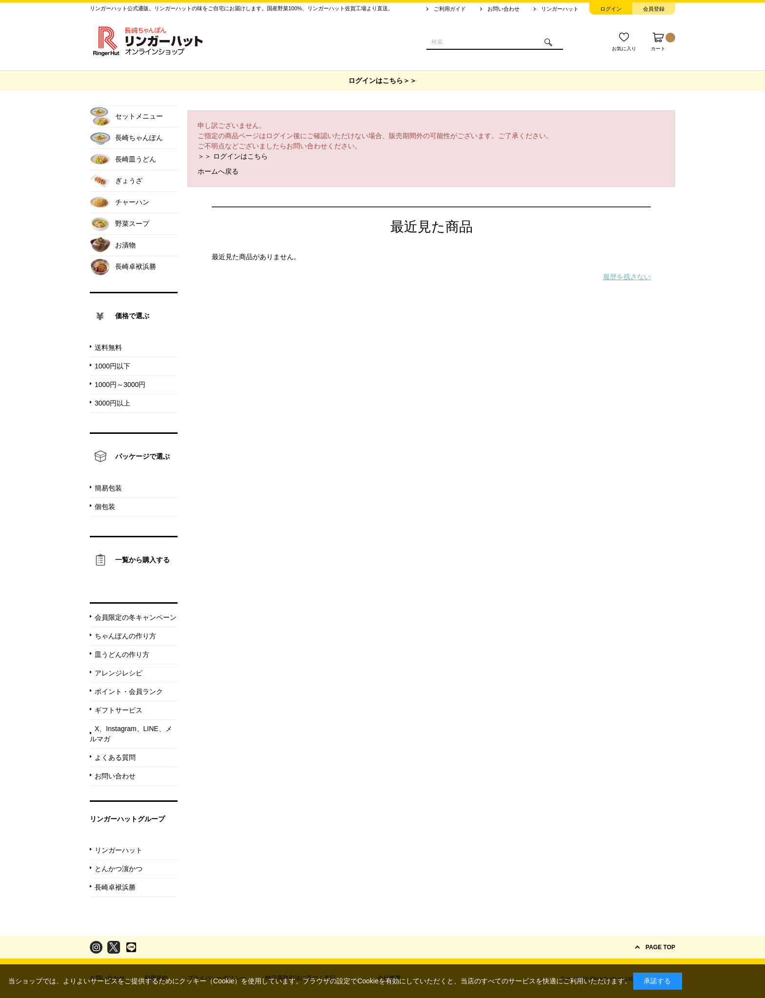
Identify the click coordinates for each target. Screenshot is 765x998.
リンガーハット (560, 9)
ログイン (611, 9)
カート (663, 42)
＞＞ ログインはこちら (233, 156)
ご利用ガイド (450, 9)
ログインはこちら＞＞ (382, 80)
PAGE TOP (660, 947)
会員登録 (653, 9)
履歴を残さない (627, 277)
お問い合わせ (503, 9)
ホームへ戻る (218, 171)
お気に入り (624, 48)
